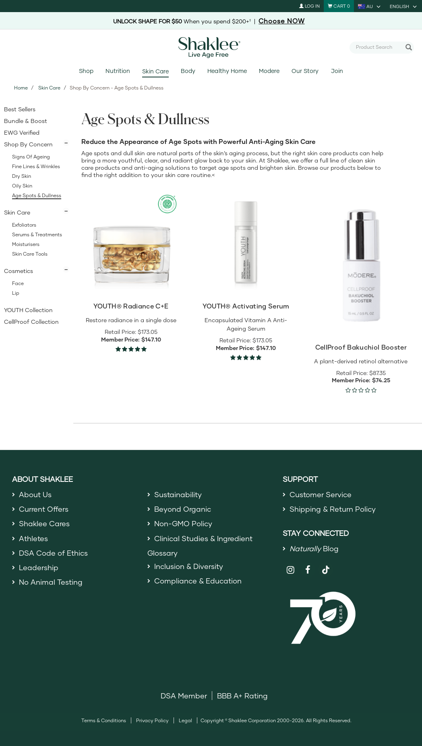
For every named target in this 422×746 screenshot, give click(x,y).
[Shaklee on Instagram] (290, 570)
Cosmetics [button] (18, 270)
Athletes (33, 538)
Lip (15, 293)
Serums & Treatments (37, 234)
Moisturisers (25, 244)
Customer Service (321, 494)
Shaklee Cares (44, 523)
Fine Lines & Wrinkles (36, 166)
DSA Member (184, 695)
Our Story (305, 70)
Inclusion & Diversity (188, 566)
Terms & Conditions (103, 720)
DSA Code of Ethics (53, 552)
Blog (314, 548)
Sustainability (178, 494)
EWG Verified (21, 132)
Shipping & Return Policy (333, 508)
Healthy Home (226, 70)
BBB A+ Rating (242, 695)
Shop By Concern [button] (28, 144)
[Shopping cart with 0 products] (339, 6)
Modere (269, 70)
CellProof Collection (31, 321)
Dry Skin (21, 176)
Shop (86, 70)
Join (337, 70)
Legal (185, 720)
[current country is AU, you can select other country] (370, 6)
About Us (35, 494)
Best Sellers (19, 109)
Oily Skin (22, 186)
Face (18, 283)
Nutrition (118, 70)
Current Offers (43, 508)
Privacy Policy (152, 720)
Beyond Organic (182, 508)
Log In (309, 5)
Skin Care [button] (17, 212)
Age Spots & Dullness (36, 195)
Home (21, 88)
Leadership (38, 567)
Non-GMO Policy (183, 523)
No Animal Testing (51, 581)
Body (188, 70)
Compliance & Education (198, 580)
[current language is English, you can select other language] (404, 6)
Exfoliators (24, 225)
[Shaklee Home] (211, 47)
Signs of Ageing (31, 157)
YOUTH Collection (28, 309)
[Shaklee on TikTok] (326, 565)
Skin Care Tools (30, 254)
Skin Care (155, 71)
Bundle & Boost (25, 120)
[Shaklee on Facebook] (308, 570)
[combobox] (378, 47)
